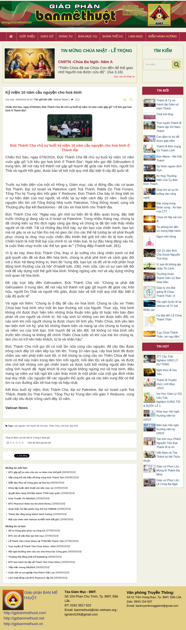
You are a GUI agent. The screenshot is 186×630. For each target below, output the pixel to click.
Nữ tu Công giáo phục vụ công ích (26, 530)
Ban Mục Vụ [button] (87, 36)
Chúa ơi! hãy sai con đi (169, 219)
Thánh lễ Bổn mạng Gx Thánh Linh (169, 148)
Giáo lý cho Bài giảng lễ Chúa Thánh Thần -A (166, 291)
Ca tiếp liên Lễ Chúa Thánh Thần (169, 317)
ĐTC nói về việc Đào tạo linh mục (26, 536)
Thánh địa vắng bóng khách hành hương (30, 514)
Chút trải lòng (165, 114)
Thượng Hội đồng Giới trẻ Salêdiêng (27, 557)
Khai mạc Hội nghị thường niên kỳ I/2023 (161, 415)
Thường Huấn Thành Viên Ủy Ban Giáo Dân (169, 278)
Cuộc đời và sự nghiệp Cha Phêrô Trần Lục (31, 572)
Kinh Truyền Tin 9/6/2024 (21, 498)
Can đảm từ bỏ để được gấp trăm (168, 138)
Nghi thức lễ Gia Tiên (167, 372)
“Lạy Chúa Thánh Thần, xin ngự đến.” (169, 334)
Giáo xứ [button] (47, 36)
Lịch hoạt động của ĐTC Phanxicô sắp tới (30, 578)
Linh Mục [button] (135, 36)
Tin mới (163, 90)
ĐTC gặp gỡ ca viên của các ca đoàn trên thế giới (34, 472)
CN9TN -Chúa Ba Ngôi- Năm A (85, 62)
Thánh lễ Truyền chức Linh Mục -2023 (167, 384)
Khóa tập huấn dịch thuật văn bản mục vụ (30, 488)
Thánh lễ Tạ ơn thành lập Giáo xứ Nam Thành (168, 104)
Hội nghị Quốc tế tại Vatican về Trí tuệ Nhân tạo (162, 305)
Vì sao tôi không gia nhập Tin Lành (169, 266)
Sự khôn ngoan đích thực (169, 168)
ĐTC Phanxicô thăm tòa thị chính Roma (29, 503)
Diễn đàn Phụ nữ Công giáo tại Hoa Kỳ (29, 482)
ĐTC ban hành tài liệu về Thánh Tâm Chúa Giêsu (34, 562)
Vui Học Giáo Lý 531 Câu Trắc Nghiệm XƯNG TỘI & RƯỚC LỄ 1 (162, 399)
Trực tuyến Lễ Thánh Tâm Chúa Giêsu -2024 (32, 546)
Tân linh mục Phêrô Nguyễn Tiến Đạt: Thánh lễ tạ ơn (169, 443)
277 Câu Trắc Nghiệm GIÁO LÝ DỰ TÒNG (167, 360)
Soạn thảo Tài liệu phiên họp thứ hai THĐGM (32, 509)
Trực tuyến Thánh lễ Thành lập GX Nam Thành (169, 127)
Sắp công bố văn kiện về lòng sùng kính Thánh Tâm (36, 477)
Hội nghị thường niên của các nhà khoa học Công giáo (37, 551)
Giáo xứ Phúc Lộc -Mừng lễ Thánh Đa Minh (169, 470)
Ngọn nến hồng (166, 236)
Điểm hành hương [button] (162, 36)
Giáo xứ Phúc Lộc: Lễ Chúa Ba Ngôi (168, 482)
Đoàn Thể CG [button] (113, 36)
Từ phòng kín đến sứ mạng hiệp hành (169, 228)
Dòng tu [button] (65, 36)
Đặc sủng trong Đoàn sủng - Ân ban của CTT (169, 207)
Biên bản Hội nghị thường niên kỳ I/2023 (168, 429)
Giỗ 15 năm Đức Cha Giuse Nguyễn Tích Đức (168, 254)
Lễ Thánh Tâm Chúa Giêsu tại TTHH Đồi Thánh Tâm (36, 541)
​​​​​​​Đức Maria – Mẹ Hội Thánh (169, 158)
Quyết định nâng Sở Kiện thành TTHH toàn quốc (34, 493)
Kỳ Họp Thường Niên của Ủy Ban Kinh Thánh (160, 179)
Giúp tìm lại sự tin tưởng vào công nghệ (160, 193)
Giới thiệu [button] (27, 36)
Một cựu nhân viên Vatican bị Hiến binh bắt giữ (33, 519)
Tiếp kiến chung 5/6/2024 (21, 567)
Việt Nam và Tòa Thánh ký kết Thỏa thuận (161, 456)
